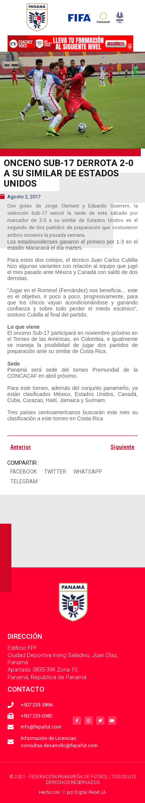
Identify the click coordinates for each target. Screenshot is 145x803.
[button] (23, 471)
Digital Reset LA (90, 792)
